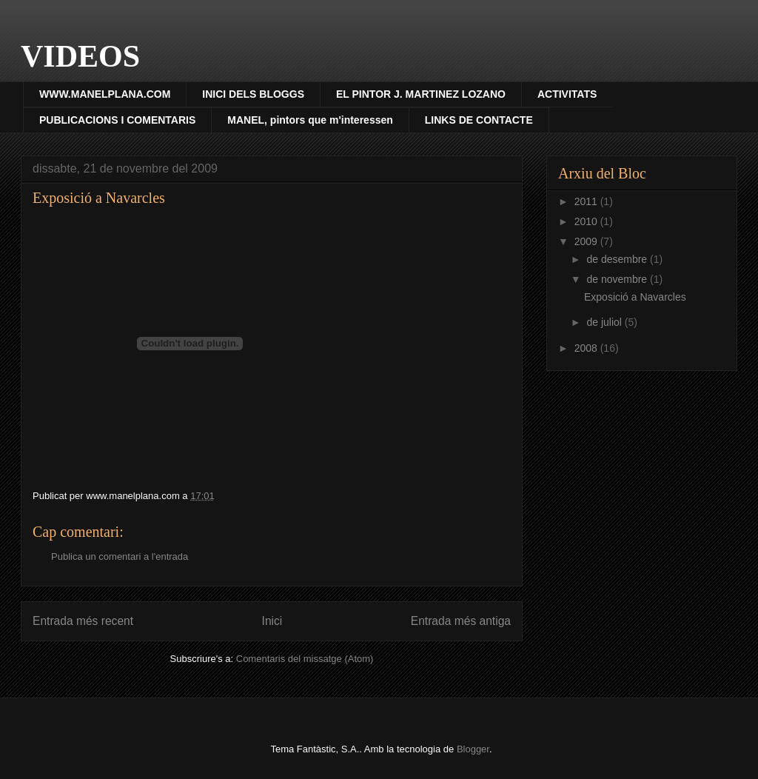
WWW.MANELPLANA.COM (104, 94)
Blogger (473, 749)
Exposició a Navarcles (635, 297)
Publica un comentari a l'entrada (119, 556)
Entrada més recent (83, 621)
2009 (587, 241)
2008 (587, 348)
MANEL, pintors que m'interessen (309, 120)
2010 (587, 221)
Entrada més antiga (461, 621)
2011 (587, 201)
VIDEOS (80, 56)
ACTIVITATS (567, 94)
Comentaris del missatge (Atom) (305, 658)
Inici (272, 621)
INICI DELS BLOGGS (253, 94)
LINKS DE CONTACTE (479, 120)
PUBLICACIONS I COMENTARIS (117, 120)
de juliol (605, 322)
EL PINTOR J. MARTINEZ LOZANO (421, 94)
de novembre (618, 279)
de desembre (618, 259)
